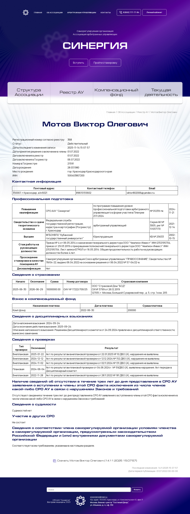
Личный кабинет (154, 12)
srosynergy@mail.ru (98, 497)
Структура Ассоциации (29, 93)
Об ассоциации (55, 12)
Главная (38, 12)
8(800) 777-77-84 (128, 12)
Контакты (106, 12)
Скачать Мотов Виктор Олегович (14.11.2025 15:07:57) (95, 461)
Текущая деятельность (161, 93)
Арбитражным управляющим (81, 12)
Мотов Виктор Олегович (164, 112)
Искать (137, 489)
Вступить (78, 62)
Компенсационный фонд (116, 93)
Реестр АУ (72, 92)
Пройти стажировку (105, 62)
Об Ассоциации (126, 112)
